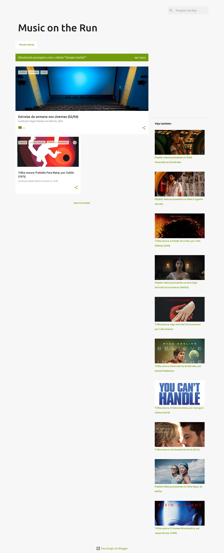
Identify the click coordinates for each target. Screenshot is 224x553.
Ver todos (140, 58)
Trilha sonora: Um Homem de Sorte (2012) (177, 449)
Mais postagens (82, 203)
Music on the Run (57, 27)
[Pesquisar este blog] (191, 10)
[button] (144, 128)
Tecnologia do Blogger (112, 548)
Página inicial (27, 45)
